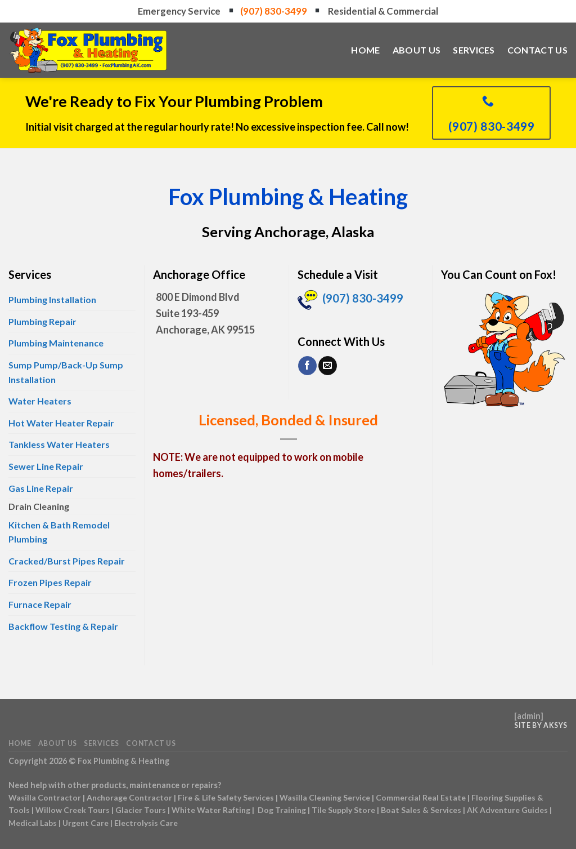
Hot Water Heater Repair (61, 422)
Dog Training (282, 810)
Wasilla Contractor (44, 797)
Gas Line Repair (40, 488)
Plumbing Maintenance (56, 342)
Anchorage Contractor (129, 797)
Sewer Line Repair (45, 466)
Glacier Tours (140, 810)
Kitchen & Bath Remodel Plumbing (59, 532)
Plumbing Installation (52, 299)
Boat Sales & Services (421, 810)
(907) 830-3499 (274, 11)
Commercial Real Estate (421, 797)
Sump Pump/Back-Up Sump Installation (65, 372)
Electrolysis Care (146, 823)
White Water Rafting (211, 810)
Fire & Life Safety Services (226, 797)
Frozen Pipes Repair (50, 582)
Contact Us (537, 50)
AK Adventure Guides (507, 810)
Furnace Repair (39, 604)
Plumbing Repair (42, 321)
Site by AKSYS (541, 725)
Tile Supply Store (343, 810)
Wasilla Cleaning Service (325, 797)
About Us (417, 50)
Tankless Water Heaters (59, 444)
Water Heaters (39, 400)
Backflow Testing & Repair (63, 626)
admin (529, 716)
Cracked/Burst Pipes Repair (66, 560)
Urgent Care (85, 823)
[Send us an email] (327, 365)
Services (474, 50)
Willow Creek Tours (72, 810)
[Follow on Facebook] (307, 365)
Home (365, 50)
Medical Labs (32, 823)
